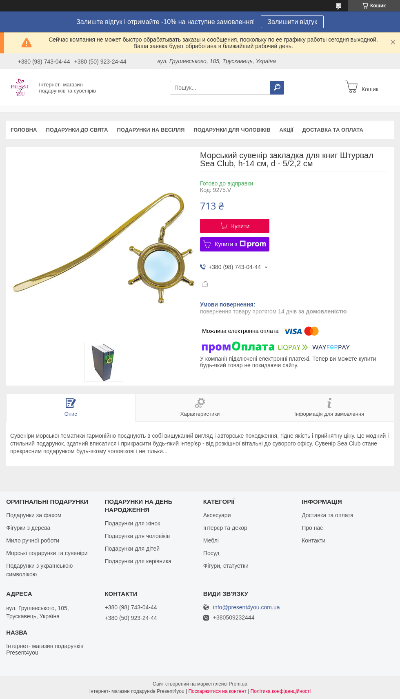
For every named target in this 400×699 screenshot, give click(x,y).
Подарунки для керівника (137, 561)
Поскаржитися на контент (217, 691)
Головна (24, 130)
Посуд (211, 553)
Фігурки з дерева (28, 528)
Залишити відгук (292, 21)
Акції (286, 130)
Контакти (313, 540)
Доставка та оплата (332, 130)
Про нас (312, 528)
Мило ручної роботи (32, 540)
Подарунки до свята (77, 130)
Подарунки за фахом (33, 515)
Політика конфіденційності (281, 691)
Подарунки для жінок (132, 523)
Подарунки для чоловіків (231, 130)
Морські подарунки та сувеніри (46, 553)
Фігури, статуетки (226, 565)
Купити (240, 226)
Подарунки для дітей (132, 548)
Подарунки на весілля (150, 130)
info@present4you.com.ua (246, 607)
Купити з (240, 244)
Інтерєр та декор (225, 528)
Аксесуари (217, 515)
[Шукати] (277, 88)
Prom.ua (238, 684)
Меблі (211, 540)
